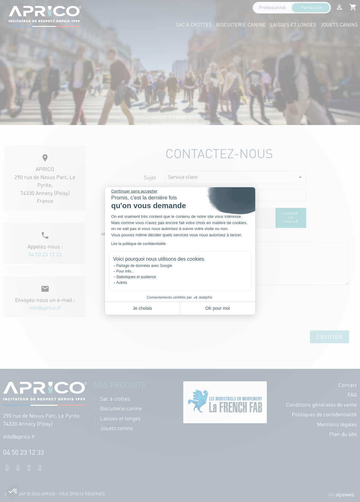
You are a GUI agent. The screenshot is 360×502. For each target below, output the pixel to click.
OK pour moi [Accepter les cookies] (217, 308)
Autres (121, 282)
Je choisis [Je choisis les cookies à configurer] (142, 308)
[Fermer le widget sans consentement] (134, 191)
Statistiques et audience (136, 277)
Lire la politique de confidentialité (138, 244)
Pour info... (125, 271)
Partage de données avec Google (144, 266)
